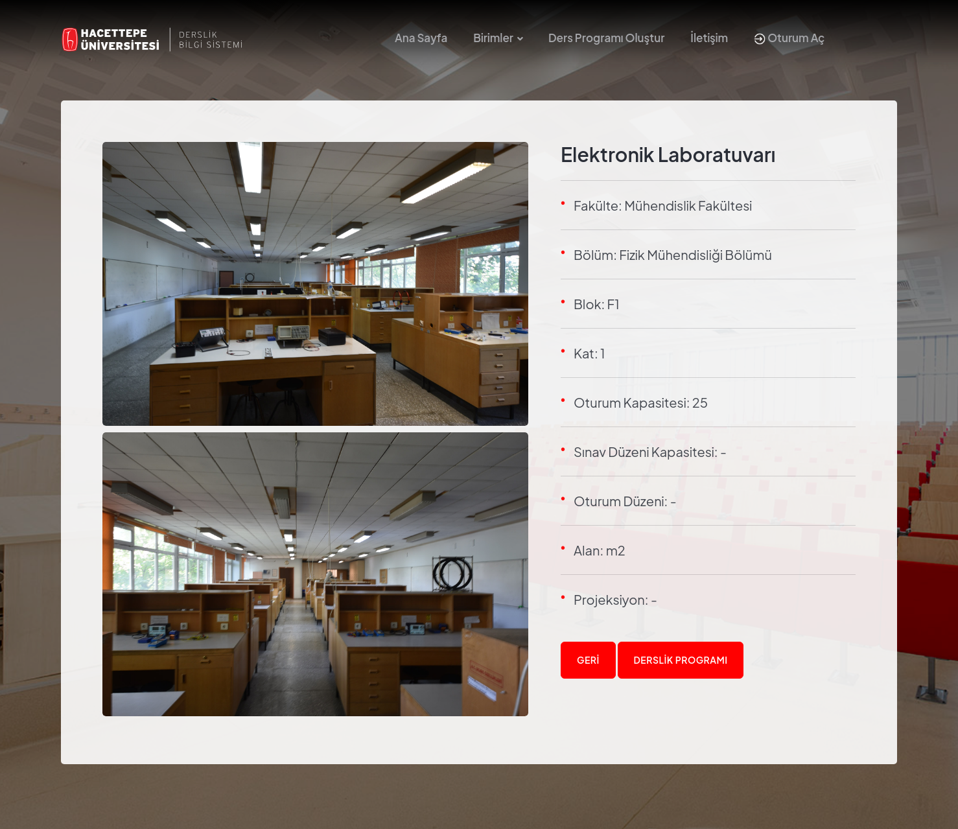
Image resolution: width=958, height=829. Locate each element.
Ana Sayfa (421, 37)
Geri (588, 660)
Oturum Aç (789, 37)
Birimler (493, 37)
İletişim (709, 37)
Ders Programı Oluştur (606, 37)
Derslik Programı (681, 660)
